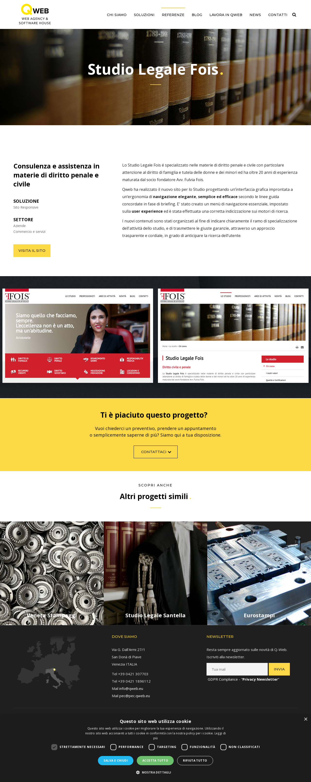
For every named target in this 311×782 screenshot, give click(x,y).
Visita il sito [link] (31, 250)
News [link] (255, 15)
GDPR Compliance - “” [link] (243, 675)
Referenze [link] (173, 15)
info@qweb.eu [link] (131, 684)
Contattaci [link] (157, 455)
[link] (34, 14)
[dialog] (155, 748)
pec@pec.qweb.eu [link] (134, 691)
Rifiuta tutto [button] (195, 760)
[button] (155, 772)
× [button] (305, 719)
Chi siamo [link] (117, 15)
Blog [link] (197, 15)
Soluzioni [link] (144, 15)
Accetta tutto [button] (155, 760)
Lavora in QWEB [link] (225, 15)
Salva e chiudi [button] (116, 760)
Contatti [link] (277, 15)
